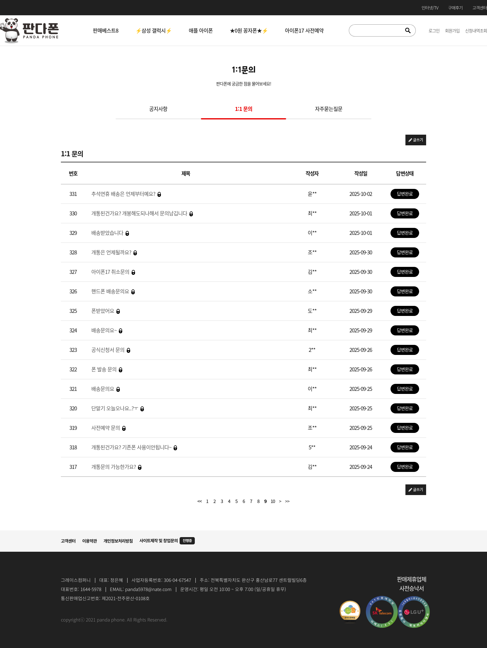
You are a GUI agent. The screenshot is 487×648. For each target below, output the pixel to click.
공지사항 (158, 109)
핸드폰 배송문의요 (113, 291)
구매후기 (455, 8)
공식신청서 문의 (110, 349)
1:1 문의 (243, 109)
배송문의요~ (106, 330)
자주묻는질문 (328, 109)
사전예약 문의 (108, 427)
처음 (199, 501)
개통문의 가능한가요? (116, 466)
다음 (280, 501)
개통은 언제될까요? (114, 252)
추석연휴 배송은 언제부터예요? (126, 193)
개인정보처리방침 (118, 541)
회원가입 (452, 30)
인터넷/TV (430, 8)
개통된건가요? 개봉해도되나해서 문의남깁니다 (142, 213)
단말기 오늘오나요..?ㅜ (117, 408)
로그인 (434, 30)
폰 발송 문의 (106, 369)
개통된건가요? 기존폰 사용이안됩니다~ (134, 447)
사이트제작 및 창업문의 (167, 540)
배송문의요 (105, 388)
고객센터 (68, 541)
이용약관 (89, 541)
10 (273, 501)
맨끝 (287, 501)
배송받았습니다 (110, 232)
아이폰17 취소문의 (113, 271)
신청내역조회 (476, 30)
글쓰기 (415, 140)
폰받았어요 (105, 310)
